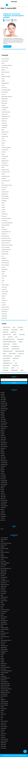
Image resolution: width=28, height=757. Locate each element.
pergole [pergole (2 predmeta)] (4, 283)
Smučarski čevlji (5, 184)
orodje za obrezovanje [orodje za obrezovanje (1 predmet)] (19, 281)
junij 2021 (8, 472)
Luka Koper (4, 88)
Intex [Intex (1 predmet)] (4, 267)
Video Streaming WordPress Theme (10, 755)
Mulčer (3, 97)
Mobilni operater (5, 95)
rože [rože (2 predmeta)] (14, 290)
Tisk (2, 212)
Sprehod (3, 197)
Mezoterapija (4, 93)
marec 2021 (8, 475)
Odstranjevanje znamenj (7, 115)
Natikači (3, 104)
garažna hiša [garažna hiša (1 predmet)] (5, 262)
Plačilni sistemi (5, 144)
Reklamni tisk (4, 164)
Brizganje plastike (5, 13)
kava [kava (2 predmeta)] (16, 267)
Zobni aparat (4, 246)
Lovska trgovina (5, 86)
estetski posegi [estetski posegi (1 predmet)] (14, 259)
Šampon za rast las (6, 173)
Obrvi (3, 113)
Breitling (3, 11)
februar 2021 (8, 476)
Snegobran (4, 188)
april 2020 (8, 484)
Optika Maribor (5, 124)
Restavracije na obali (6, 168)
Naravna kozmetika (6, 102)
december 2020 (9, 478)
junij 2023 (8, 453)
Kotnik (3, 75)
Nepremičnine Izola (5, 106)
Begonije (8, 593)
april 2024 (8, 445)
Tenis (3, 208)
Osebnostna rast (5, 128)
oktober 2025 (8, 430)
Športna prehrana (5, 192)
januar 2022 (8, 467)
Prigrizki (3, 157)
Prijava (8, 528)
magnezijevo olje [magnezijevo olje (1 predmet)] (6, 274)
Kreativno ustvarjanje (6, 77)
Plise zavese (4, 146)
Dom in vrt (4, 24)
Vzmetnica (4, 235)
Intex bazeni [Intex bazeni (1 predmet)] (10, 267)
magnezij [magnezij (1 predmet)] (20, 271)
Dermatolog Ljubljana (6, 20)
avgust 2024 (8, 441)
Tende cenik (4, 206)
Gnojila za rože (5, 48)
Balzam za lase (8, 592)
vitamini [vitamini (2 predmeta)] (12, 298)
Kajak (3, 59)
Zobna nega (4, 243)
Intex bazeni (4, 57)
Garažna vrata (5, 44)
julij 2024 (8, 442)
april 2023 (8, 455)
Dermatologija (5, 22)
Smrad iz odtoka (5, 181)
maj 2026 (8, 424)
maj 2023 (8, 454)
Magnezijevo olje (5, 90)
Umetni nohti (4, 219)
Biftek (3, 4)
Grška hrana (4, 51)
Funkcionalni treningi (6, 42)
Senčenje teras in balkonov (7, 175)
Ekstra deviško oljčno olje (7, 26)
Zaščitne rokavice (5, 237)
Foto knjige (4, 40)
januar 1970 (8, 488)
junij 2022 (8, 462)
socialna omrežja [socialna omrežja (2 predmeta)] (6, 295)
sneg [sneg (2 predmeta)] (16, 293)
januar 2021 (8, 477)
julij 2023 (8, 452)
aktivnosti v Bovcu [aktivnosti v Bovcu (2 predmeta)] (6, 257)
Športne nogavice (5, 195)
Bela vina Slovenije (5, 2)
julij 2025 (8, 433)
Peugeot (3, 139)
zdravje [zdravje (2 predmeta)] (22, 300)
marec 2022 (8, 465)
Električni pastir (5, 28)
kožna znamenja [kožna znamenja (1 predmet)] (20, 269)
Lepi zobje (4, 82)
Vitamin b (4, 226)
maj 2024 (8, 444)
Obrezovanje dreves (6, 110)
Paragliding (4, 130)
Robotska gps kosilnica (6, 170)
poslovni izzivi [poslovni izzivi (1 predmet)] (21, 283)
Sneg (3, 186)
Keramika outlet (5, 66)
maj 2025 (8, 435)
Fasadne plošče (5, 37)
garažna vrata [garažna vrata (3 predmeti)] (13, 262)
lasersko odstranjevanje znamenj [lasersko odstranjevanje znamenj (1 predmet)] (9, 271)
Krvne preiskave (5, 79)
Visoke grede (4, 223)
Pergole (3, 137)
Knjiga (3, 68)
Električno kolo (4, 31)
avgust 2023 (8, 451)
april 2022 (8, 464)
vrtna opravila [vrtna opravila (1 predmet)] (5, 300)
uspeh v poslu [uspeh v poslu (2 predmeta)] (5, 298)
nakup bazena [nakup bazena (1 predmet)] (5, 276)
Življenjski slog (4, 241)
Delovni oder (4, 17)
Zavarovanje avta (5, 239)
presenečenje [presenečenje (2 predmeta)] (15, 288)
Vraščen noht (4, 230)
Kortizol (3, 73)
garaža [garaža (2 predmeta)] (21, 259)
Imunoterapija (4, 55)
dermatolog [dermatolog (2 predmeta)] (20, 257)
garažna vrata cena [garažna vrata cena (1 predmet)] (7, 264)
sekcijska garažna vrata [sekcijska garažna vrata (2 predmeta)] (7, 293)
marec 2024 (8, 446)
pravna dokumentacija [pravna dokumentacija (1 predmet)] (7, 286)
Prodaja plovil (4, 159)
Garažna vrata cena (6, 46)
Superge (3, 201)
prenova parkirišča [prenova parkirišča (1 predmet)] (6, 288)
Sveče (3, 204)
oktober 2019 (8, 486)
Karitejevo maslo (5, 62)
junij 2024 (8, 443)
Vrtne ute (4, 232)
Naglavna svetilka (5, 99)
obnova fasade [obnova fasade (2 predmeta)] (6, 279)
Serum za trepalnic (5, 177)
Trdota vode (4, 217)
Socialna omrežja (5, 190)
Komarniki (4, 71)
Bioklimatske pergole (6, 6)
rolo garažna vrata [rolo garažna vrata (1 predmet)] (6, 290)
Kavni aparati (4, 64)
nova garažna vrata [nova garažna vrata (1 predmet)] (15, 276)
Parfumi (3, 133)
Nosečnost (4, 108)
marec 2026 (8, 426)
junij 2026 (8, 423)
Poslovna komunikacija (6, 148)
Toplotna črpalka (5, 215)
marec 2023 (8, 456)
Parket (3, 135)
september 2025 (9, 431)
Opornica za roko (5, 122)
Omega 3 (4, 119)
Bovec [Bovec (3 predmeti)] (14, 257)
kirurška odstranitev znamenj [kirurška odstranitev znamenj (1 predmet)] (8, 269)
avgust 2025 (8, 432)
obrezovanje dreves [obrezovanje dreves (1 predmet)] (15, 279)
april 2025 (8, 436)
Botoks (3, 8)
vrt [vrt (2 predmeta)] (17, 298)
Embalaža (4, 35)
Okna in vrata (4, 117)
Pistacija (3, 141)
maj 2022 (8, 463)
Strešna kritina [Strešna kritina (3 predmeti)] (15, 295)
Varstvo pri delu (5, 221)
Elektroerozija (4, 33)
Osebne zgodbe (5, 126)
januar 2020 (8, 485)
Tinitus (3, 210)
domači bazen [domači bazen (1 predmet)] (6, 259)
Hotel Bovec (4, 53)
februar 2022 (8, 466)
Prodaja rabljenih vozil (6, 161)
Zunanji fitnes (4, 248)
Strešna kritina (5, 199)
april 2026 (8, 425)
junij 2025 (8, 434)
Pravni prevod (4, 150)
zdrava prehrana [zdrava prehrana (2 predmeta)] (14, 300)
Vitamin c (4, 228)
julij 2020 (8, 482)
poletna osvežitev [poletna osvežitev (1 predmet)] (12, 283)
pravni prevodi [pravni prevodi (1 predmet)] (17, 286)
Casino (3, 15)
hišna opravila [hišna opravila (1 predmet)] (22, 264)
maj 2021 (8, 473)
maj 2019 (8, 487)
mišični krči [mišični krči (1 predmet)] (14, 274)
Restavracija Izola (5, 166)
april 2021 (8, 474)
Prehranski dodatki (5, 155)
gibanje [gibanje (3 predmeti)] (14, 264)
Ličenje (3, 84)
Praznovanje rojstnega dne (7, 153)
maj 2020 (8, 483)
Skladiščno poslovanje (6, 179)
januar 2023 (8, 457)
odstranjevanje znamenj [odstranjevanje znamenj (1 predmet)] (7, 281)
